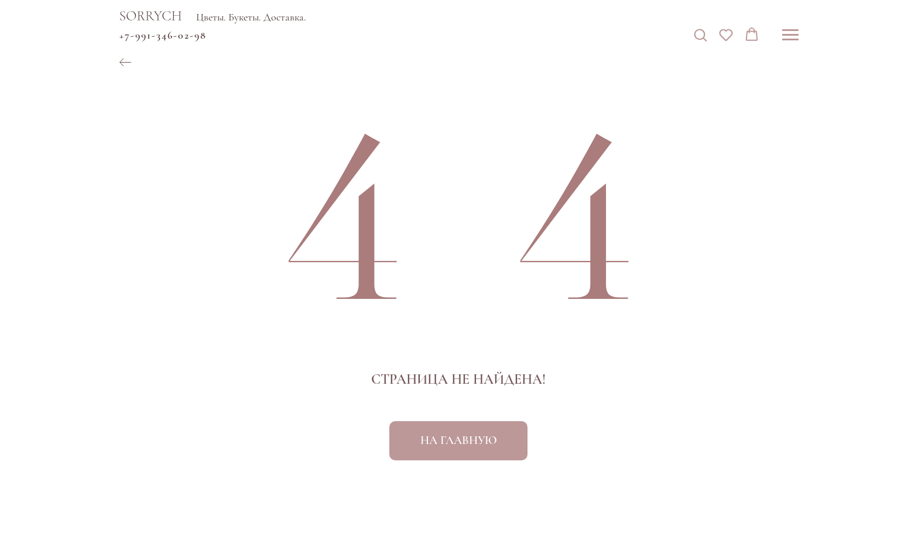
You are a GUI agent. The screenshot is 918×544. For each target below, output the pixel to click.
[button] (700, 34)
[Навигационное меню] (790, 35)
